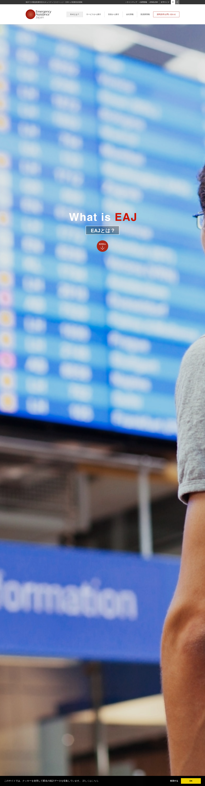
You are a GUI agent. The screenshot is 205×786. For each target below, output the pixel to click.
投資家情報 (145, 14)
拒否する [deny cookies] (174, 781)
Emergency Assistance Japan (38, 15)
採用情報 (143, 2)
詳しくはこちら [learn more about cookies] (91, 781)
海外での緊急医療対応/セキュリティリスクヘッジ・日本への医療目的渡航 (54, 2)
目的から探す (113, 14)
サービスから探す (93, 14)
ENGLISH (154, 2)
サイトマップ (132, 2)
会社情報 (130, 14)
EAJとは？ (74, 14)
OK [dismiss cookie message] (190, 781)
